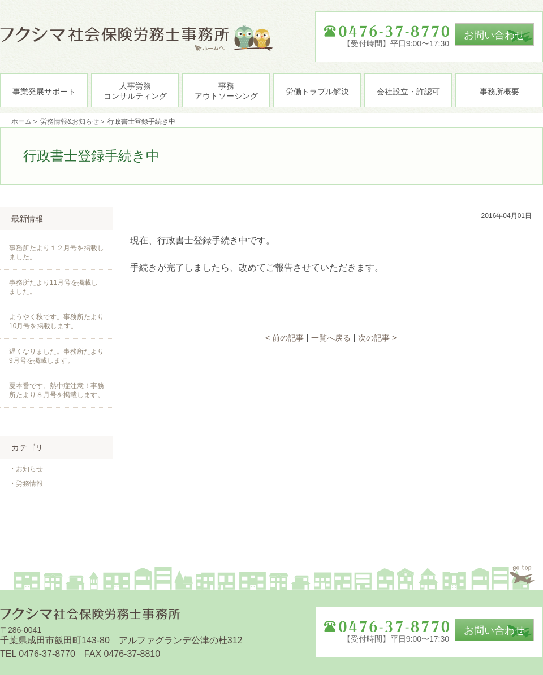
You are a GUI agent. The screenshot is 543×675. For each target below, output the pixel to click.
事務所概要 (499, 91)
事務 (226, 91)
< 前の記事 (284, 337)
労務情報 (29, 483)
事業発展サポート (44, 91)
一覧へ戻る (331, 337)
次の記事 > (377, 337)
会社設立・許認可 (408, 91)
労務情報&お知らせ (69, 121)
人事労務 (135, 91)
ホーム (21, 121)
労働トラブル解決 (317, 91)
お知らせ (29, 469)
